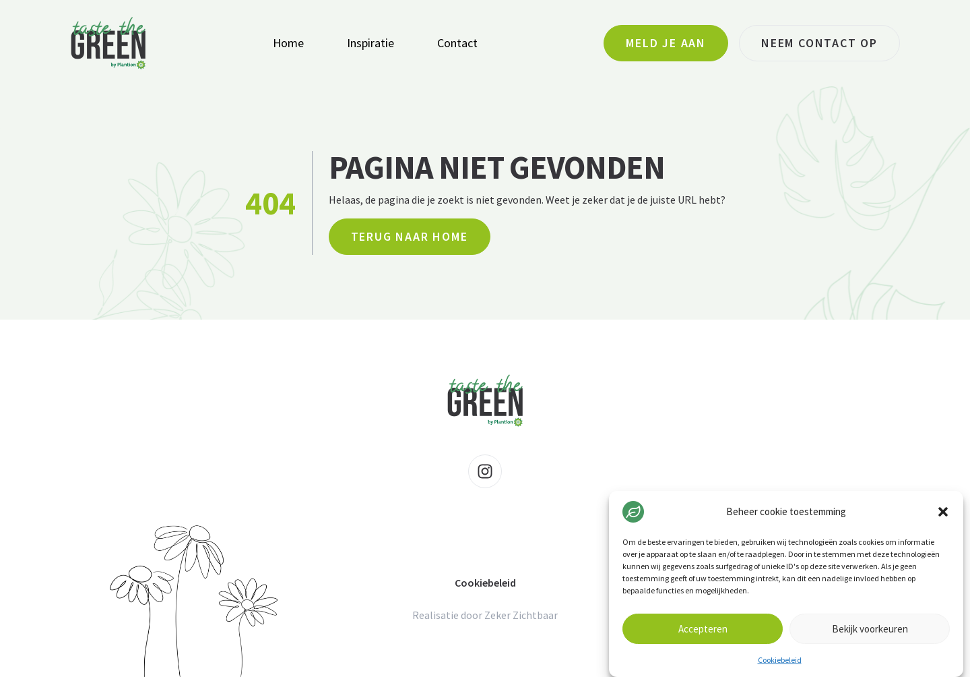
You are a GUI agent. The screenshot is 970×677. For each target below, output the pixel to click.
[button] (943, 512)
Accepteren (703, 628)
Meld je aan (666, 43)
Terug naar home (409, 236)
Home (288, 43)
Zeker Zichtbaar (521, 615)
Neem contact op (819, 43)
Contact (457, 43)
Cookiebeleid (780, 660)
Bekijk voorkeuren (870, 628)
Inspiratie (370, 43)
